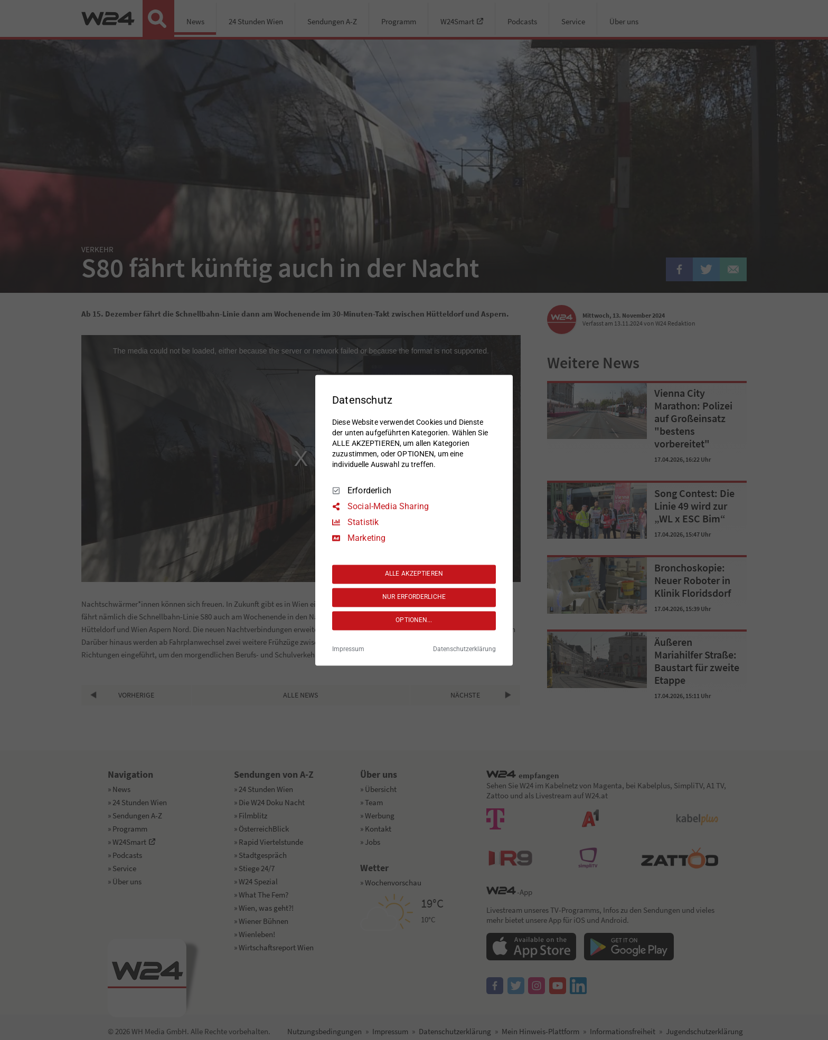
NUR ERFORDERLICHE (414, 597)
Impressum (348, 649)
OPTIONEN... (414, 620)
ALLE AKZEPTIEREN (414, 574)
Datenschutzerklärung (464, 649)
